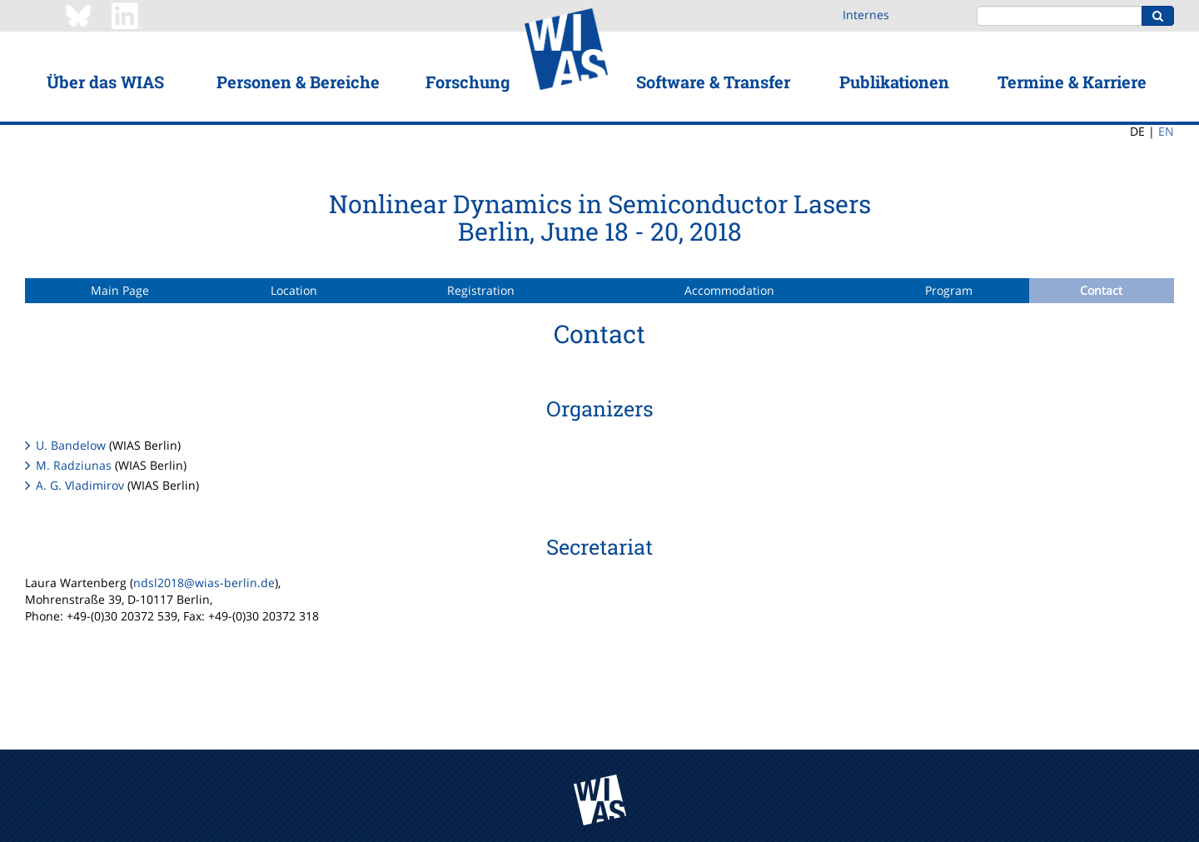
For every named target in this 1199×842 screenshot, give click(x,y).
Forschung (467, 81)
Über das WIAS (105, 81)
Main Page (120, 290)
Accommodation (729, 290)
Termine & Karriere (1072, 81)
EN (1166, 131)
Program (949, 290)
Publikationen (894, 81)
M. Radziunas (74, 465)
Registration (481, 290)
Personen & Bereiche (298, 81)
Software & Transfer (713, 81)
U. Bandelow (71, 445)
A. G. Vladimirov (80, 485)
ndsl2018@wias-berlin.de (204, 582)
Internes (866, 14)
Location (294, 290)
